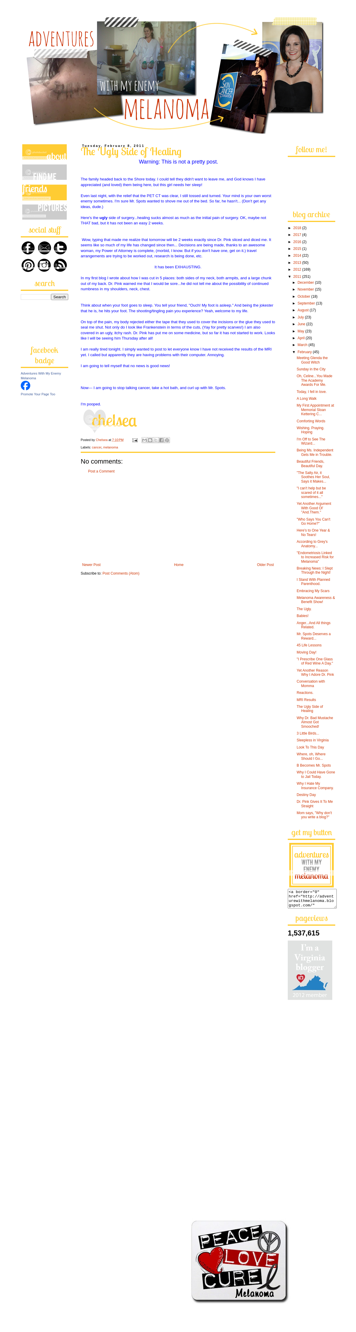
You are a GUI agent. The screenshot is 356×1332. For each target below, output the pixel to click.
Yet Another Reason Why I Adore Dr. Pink (315, 672)
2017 (297, 235)
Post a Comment (101, 471)
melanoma (110, 447)
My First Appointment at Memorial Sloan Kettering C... (315, 409)
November (306, 289)
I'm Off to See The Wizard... (311, 441)
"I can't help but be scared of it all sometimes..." (311, 492)
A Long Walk (307, 399)
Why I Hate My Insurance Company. (315, 785)
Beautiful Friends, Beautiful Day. (310, 463)
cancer (96, 447)
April (302, 338)
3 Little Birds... (308, 733)
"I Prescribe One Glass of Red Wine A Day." (315, 661)
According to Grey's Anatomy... (312, 544)
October (304, 296)
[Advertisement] (178, 518)
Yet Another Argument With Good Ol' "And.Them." (314, 508)
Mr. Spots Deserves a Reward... (314, 636)
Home (179, 565)
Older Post (265, 565)
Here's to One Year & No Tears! (313, 532)
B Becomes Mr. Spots (314, 765)
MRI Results (306, 700)
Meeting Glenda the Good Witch (312, 360)
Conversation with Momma (311, 683)
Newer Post (91, 565)
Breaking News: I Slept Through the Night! (315, 570)
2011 (297, 277)
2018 (297, 228)
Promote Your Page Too (38, 394)
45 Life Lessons (309, 645)
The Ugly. (304, 609)
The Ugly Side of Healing (310, 709)
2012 (297, 269)
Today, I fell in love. (312, 392)
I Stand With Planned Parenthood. (313, 582)
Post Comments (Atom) (120, 573)
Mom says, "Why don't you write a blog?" (314, 815)
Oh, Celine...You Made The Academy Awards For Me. (314, 380)
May (301, 331)
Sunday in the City (311, 369)
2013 (297, 263)
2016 (297, 242)
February (305, 352)
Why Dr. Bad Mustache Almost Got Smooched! (315, 722)
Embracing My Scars (313, 591)
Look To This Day (310, 747)
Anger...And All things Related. (313, 625)
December (306, 282)
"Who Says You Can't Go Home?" (313, 521)
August (304, 310)
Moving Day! (307, 652)
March (303, 345)
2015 (297, 249)
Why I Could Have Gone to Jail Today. (316, 774)
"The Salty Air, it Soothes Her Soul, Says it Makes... (313, 477)
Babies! (303, 616)
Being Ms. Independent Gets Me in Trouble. (315, 452)
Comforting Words (311, 421)
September (307, 303)
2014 (297, 255)
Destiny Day (306, 795)
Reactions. (305, 693)
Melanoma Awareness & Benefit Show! (316, 600)
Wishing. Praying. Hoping (310, 430)
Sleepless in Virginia (313, 740)
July (301, 317)
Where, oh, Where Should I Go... (311, 756)
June (302, 324)
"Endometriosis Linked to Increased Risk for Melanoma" (315, 557)
